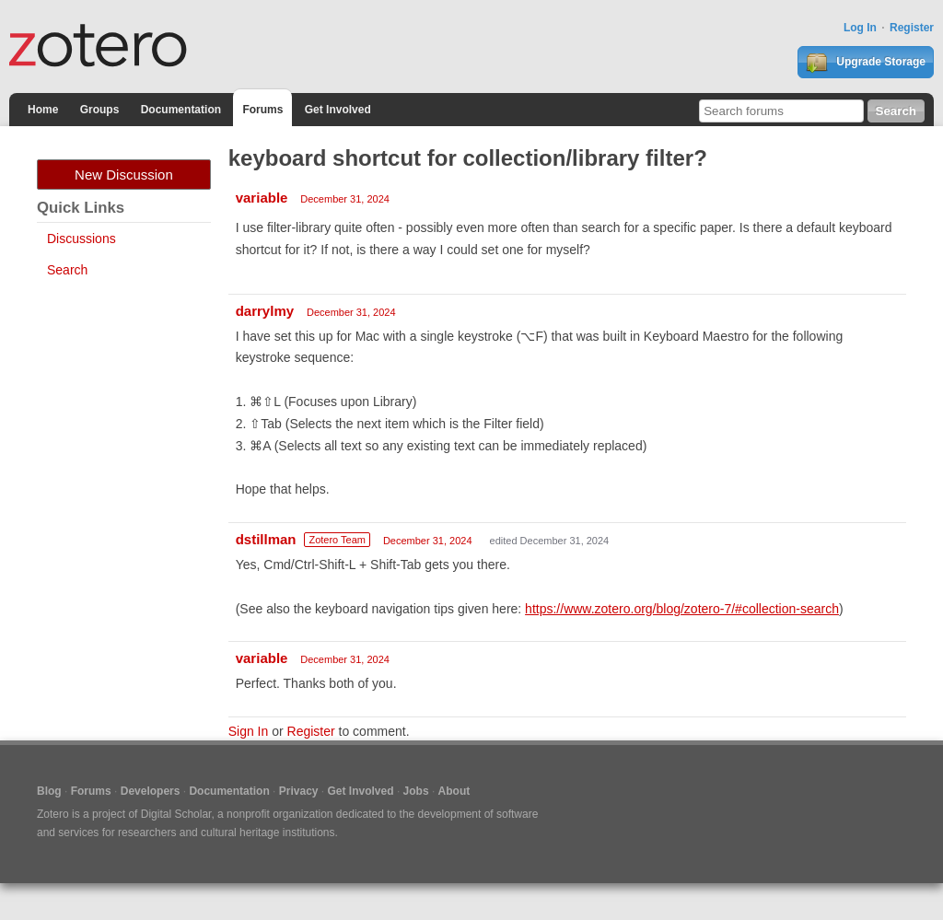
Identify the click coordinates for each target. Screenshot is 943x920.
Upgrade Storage (866, 63)
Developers (150, 791)
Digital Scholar (176, 814)
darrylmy (265, 311)
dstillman (266, 539)
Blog (49, 791)
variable (262, 197)
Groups (100, 109)
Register (912, 27)
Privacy (299, 791)
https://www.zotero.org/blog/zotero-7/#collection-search (682, 608)
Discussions (81, 238)
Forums (262, 109)
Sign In (248, 731)
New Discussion (124, 174)
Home (43, 109)
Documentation (181, 109)
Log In (860, 27)
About (454, 791)
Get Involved (338, 109)
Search (67, 269)
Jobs (416, 791)
